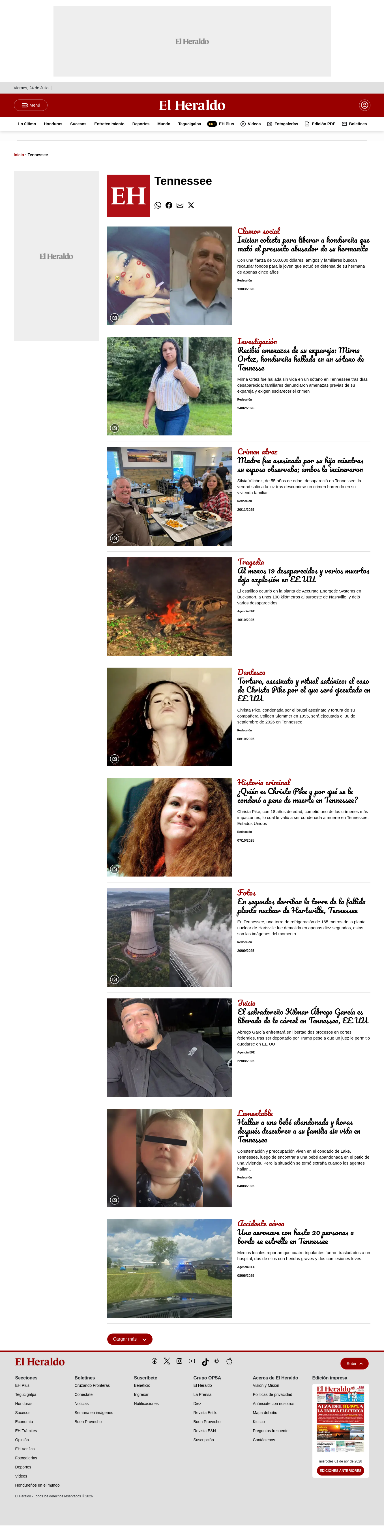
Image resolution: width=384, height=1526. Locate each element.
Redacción (244, 281)
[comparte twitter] (191, 206)
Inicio (19, 155)
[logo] (41, 1362)
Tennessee (38, 155)
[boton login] (364, 105)
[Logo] (192, 105)
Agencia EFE (246, 612)
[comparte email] (180, 206)
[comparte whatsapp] (158, 206)
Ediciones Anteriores (341, 1472)
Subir (355, 1364)
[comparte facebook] (169, 206)
